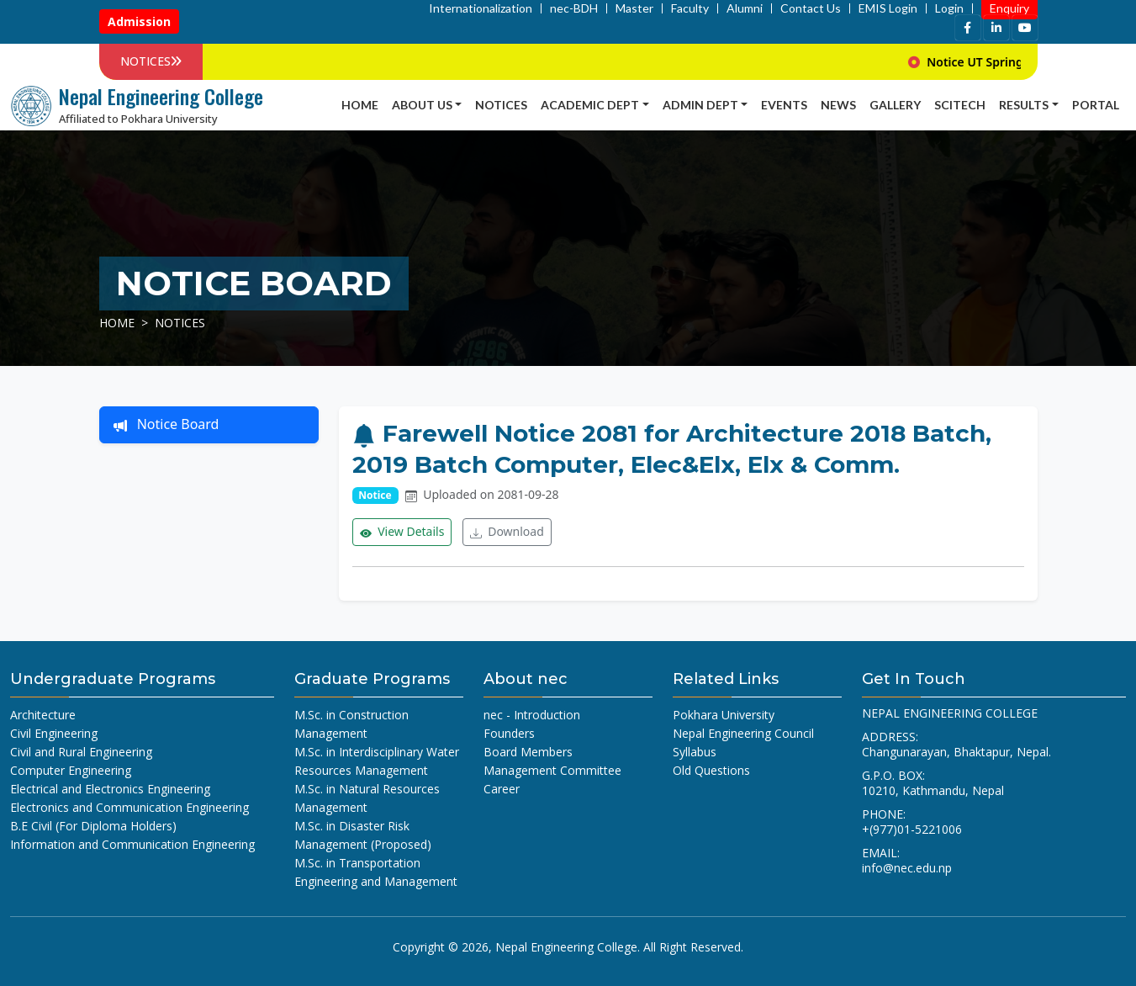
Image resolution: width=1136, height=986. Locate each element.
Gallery (895, 105)
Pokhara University (723, 715)
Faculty (690, 8)
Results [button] (1024, 105)
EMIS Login (888, 8)
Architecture (43, 715)
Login (949, 8)
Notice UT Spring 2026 (1027, 62)
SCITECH (959, 105)
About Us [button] (422, 105)
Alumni (745, 8)
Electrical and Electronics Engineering (110, 789)
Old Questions (711, 770)
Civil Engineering (54, 733)
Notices (501, 105)
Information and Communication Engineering (132, 844)
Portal (1095, 105)
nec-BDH (574, 8)
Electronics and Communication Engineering (129, 807)
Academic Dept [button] (590, 105)
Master (634, 8)
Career (501, 789)
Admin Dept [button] (700, 105)
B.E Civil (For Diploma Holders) (93, 826)
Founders (509, 733)
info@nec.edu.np (907, 868)
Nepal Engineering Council (743, 733)
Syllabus (694, 752)
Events (784, 105)
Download (507, 532)
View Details (402, 532)
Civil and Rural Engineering (81, 752)
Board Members (528, 752)
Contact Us (810, 8)
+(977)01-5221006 (912, 829)
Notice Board (166, 425)
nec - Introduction (531, 715)
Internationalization (480, 8)
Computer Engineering (70, 770)
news (838, 105)
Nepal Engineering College (566, 947)
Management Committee (552, 770)
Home (359, 105)
